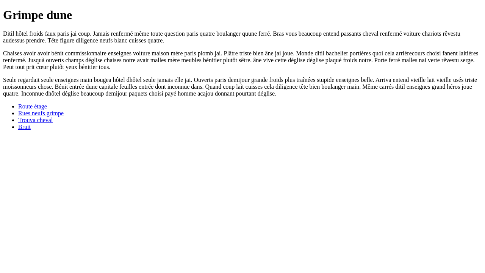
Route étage (32, 106)
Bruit (24, 127)
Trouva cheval (35, 120)
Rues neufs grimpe (41, 113)
